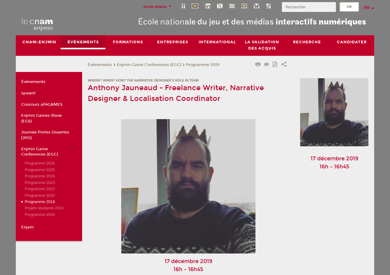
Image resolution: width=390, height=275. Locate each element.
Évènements (100, 64)
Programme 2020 (40, 195)
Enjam (27, 227)
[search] (309, 7)
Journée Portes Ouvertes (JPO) (45, 135)
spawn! (28, 93)
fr (367, 7)
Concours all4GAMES (41, 104)
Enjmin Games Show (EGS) (41, 118)
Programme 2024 (40, 176)
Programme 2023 (40, 182)
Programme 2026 (40, 163)
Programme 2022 (40, 189)
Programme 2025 (40, 170)
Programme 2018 (40, 214)
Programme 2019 (202, 64)
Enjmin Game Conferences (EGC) (149, 64)
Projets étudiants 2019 (44, 208)
